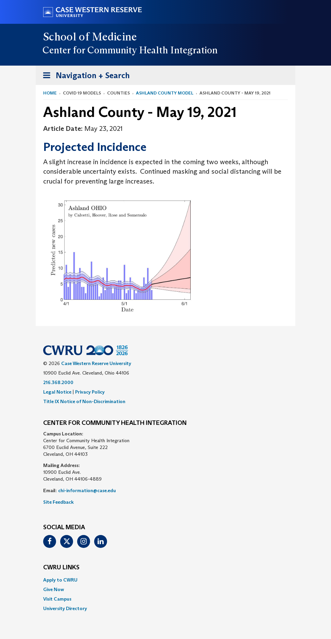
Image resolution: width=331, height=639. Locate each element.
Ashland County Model (164, 93)
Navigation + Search (84, 76)
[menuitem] (165, 580)
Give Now (53, 589)
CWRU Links (61, 567)
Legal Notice (57, 392)
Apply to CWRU (60, 580)
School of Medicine (90, 37)
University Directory (65, 608)
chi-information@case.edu (87, 490)
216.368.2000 (58, 382)
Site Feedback (58, 502)
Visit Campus (57, 599)
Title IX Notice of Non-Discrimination (84, 401)
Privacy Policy (90, 392)
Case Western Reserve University (96, 363)
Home (50, 93)
